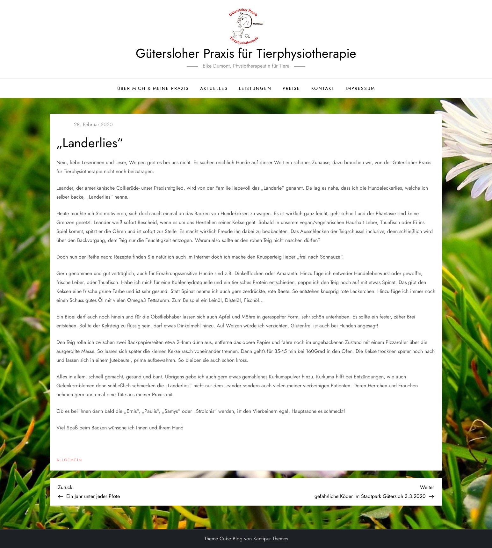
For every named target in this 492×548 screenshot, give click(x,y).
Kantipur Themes (270, 538)
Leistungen (255, 88)
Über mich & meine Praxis (153, 88)
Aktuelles (214, 88)
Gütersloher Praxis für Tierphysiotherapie (246, 53)
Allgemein (69, 460)
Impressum (360, 88)
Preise (291, 88)
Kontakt (323, 88)
